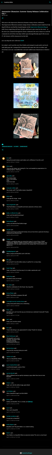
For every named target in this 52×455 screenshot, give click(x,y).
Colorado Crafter (11, 188)
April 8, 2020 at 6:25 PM (13, 200)
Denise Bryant (10, 221)
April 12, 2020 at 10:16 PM (13, 412)
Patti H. (8, 433)
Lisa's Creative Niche (12, 365)
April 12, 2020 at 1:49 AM (13, 387)
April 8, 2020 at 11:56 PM (13, 280)
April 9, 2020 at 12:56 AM (13, 289)
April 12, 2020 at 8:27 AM (13, 395)
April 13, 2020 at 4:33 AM (13, 420)
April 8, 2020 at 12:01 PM (13, 171)
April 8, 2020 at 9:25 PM (13, 264)
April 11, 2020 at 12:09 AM (13, 369)
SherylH (8, 229)
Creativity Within (8, 2)
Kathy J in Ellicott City (12, 213)
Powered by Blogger (26, 453)
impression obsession (7, 146)
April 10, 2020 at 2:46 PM (13, 352)
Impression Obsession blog (38, 27)
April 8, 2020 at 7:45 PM (13, 209)
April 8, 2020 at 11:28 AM (13, 162)
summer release (23, 146)
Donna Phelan (10, 293)
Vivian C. (9, 382)
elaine (8, 196)
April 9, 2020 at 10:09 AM (13, 305)
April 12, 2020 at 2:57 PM (13, 403)
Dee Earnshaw (10, 348)
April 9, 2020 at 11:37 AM (13, 315)
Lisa (8, 158)
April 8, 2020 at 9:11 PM (13, 255)
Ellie (8, 259)
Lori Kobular (10, 391)
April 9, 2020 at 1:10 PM (13, 323)
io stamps (16, 146)
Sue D (8, 408)
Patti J (8, 309)
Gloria (8, 166)
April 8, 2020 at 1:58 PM (13, 184)
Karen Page (9, 268)
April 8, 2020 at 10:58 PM (13, 272)
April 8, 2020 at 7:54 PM (13, 217)
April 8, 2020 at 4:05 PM (13, 192)
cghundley (9, 175)
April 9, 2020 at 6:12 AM (13, 297)
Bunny (8, 399)
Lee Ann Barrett (10, 373)
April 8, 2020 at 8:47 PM (13, 247)
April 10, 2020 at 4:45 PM (13, 360)
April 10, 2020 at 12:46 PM (13, 344)
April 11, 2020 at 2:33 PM (13, 378)
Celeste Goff (10, 356)
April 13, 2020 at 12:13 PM (13, 428)
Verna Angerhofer (11, 204)
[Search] (50, 2)
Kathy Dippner (10, 424)
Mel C (8, 319)
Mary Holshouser (11, 336)
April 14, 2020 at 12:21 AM (13, 437)
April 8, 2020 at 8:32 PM (13, 235)
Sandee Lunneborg (11, 416)
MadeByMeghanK (11, 251)
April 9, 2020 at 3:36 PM (13, 332)
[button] (2, 18)
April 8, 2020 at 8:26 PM (13, 225)
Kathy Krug (9, 276)
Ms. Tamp (9, 284)
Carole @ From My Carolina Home (15, 301)
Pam (8, 327)
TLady (8, 239)
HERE (22, 40)
